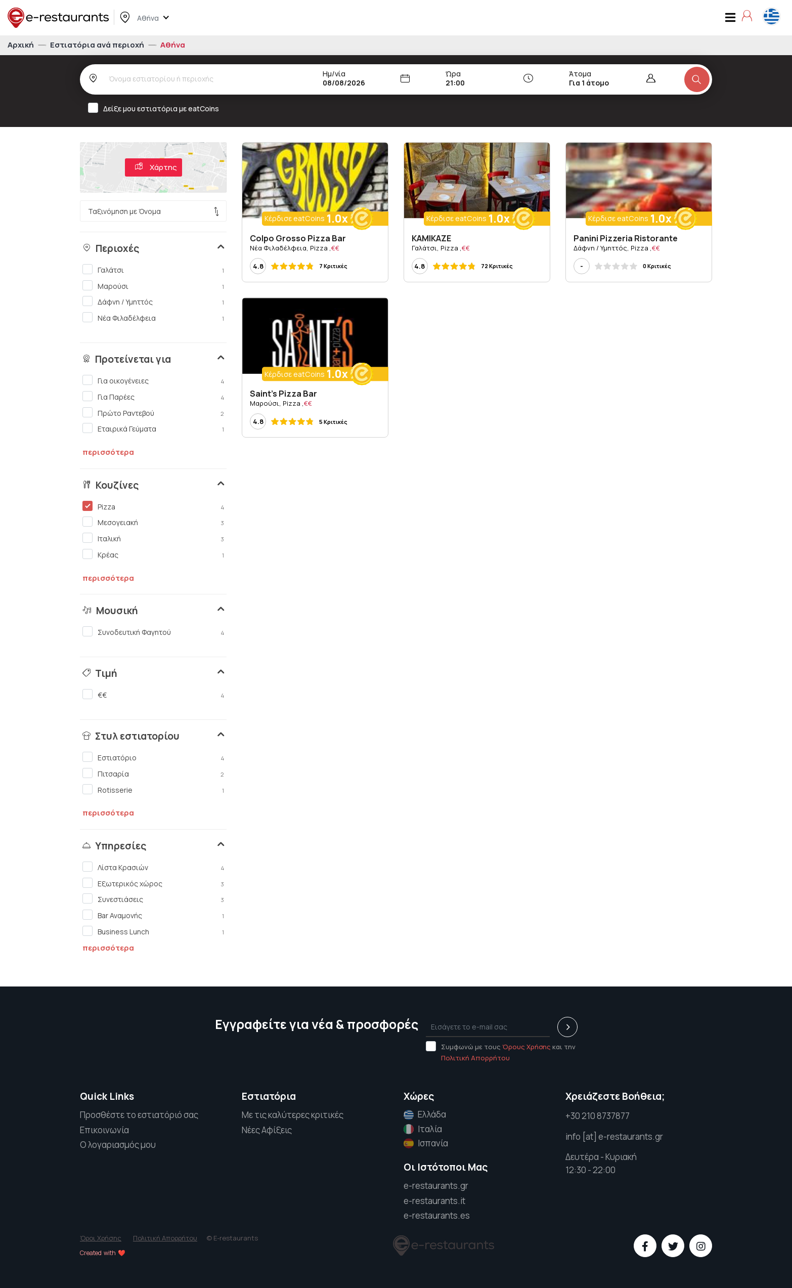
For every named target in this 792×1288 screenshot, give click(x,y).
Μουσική (110, 610)
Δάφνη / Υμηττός (153, 301)
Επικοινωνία (104, 1130)
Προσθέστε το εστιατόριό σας (139, 1114)
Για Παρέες (153, 396)
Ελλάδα (425, 1114)
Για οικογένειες (153, 380)
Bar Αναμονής (153, 915)
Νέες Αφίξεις (267, 1130)
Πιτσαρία (153, 773)
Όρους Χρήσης (526, 1046)
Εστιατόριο (153, 757)
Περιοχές (110, 248)
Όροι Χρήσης (100, 1237)
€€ (153, 694)
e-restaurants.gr (436, 1185)
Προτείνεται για (126, 359)
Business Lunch (153, 931)
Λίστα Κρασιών (153, 867)
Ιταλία (423, 1129)
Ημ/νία (334, 73)
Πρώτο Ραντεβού (153, 412)
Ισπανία (426, 1143)
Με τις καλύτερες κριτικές (292, 1114)
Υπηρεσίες (114, 845)
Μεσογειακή (153, 522)
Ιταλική (153, 538)
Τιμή (99, 673)
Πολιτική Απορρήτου (475, 1057)
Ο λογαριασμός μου (118, 1144)
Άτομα (580, 73)
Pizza (153, 506)
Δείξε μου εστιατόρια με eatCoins (157, 108)
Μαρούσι (153, 285)
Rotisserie (153, 789)
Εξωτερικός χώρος (153, 883)
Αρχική (21, 44)
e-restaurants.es (437, 1215)
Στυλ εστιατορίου (131, 736)
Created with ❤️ (102, 1253)
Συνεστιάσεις (153, 899)
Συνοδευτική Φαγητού (153, 631)
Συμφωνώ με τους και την (501, 1051)
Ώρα (453, 73)
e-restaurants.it (434, 1200)
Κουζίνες (110, 485)
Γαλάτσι (153, 269)
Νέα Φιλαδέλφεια (153, 317)
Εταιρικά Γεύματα (153, 428)
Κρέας (153, 554)
